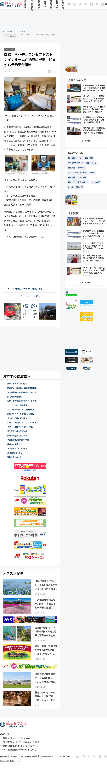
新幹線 (92, 173)
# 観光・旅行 (37, 289)
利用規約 (3, 756)
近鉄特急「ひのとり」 (16, 457)
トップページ (8, 32)
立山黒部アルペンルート (17, 448)
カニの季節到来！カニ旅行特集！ (20, 409)
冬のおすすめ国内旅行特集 (18, 440)
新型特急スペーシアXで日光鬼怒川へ (22, 414)
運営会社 (14, 756)
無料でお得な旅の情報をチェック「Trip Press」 (21, 746)
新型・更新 (89, 158)
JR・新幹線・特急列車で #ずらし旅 (21, 392)
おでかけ (81, 168)
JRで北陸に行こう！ (15, 453)
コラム (45, 4)
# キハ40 (26, 289)
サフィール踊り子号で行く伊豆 (20, 427)
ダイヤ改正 (95, 182)
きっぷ (70, 187)
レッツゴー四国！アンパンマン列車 (21, 422)
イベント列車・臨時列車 (77, 173)
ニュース (21, 32)
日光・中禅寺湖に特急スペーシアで (21, 401)
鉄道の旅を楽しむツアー (17, 435)
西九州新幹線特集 (14, 397)
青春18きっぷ (91, 163)
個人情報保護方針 (28, 756)
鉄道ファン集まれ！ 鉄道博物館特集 (22, 388)
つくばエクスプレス (75, 163)
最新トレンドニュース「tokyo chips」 (17, 738)
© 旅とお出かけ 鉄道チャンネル (10, 761)
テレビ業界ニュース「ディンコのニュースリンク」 (22, 742)
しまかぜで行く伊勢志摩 (17, 405)
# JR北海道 (16, 289)
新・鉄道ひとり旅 (75, 158)
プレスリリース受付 (62, 756)
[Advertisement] (53, 19)
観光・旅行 (72, 177)
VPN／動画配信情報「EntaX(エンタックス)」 (20, 750)
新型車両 (71, 168)
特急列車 (79, 187)
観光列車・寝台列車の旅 (17, 431)
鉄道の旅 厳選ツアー (15, 444)
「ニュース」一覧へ (30, 296)
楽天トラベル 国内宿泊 (17, 383)
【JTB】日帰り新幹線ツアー (19, 418)
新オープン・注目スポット (78, 182)
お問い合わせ (46, 756)
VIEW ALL (86, 140)
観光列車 (83, 177)
